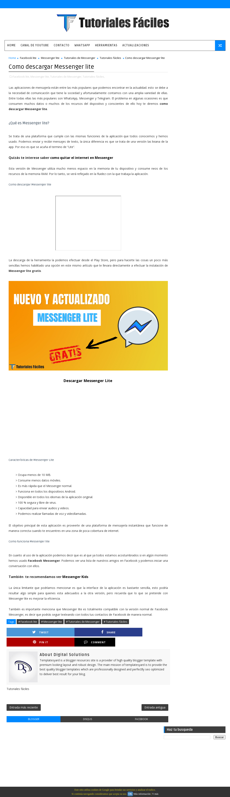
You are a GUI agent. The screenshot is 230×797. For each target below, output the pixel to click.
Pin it (99, 639)
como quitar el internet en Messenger (81, 162)
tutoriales (172, 309)
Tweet (25, 639)
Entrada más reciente (23, 705)
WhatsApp (82, 45)
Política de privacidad (24, 757)
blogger (31, 718)
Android (170, 273)
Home (11, 45)
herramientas (174, 302)
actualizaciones (176, 288)
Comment (136, 639)
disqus (80, 718)
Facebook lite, (21, 81)
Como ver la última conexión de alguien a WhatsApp (200, 198)
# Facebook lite (27, 628)
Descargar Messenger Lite (80, 382)
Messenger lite (50, 59)
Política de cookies (22, 763)
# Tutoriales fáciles (115, 628)
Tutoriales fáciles (110, 59)
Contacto (62, 45)
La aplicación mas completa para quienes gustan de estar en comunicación (204, 148)
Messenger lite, (40, 81)
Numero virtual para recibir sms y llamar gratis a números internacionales (204, 165)
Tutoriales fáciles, (94, 81)
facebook (128, 718)
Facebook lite (28, 59)
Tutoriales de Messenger (79, 59)
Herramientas (106, 45)
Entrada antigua (139, 705)
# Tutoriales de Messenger (83, 628)
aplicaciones (174, 295)
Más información (142, 793)
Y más (155, 793)
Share (62, 639)
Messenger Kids (75, 578)
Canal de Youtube (35, 45)
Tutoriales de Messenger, (66, 81)
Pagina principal (20, 745)
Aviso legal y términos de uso (29, 751)
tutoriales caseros (177, 316)
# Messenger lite (51, 628)
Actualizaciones (135, 45)
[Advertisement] (81, 425)
